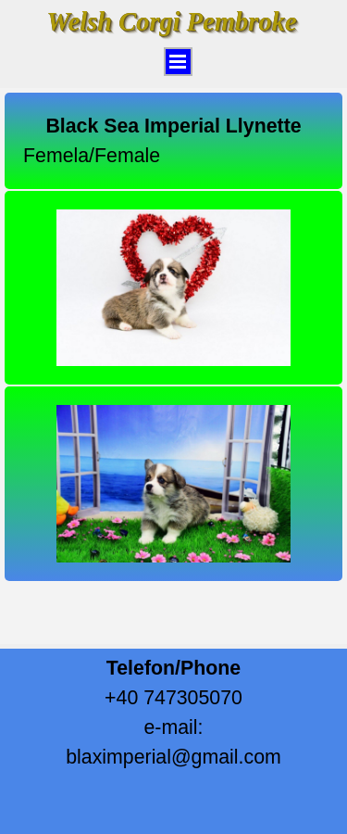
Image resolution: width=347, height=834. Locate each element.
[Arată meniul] (178, 61)
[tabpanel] (173, 141)
